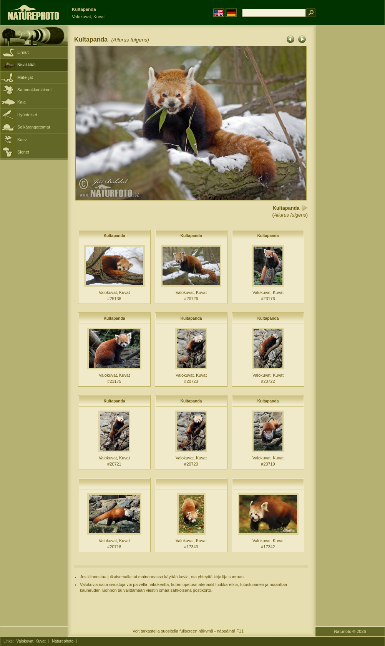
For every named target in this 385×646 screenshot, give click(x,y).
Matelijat (25, 77)
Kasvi (22, 139)
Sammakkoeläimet (34, 89)
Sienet (23, 152)
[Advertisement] (350, 148)
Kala (21, 102)
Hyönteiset (27, 114)
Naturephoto (62, 641)
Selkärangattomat (33, 127)
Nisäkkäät (26, 64)
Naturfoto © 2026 (350, 631)
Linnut (23, 52)
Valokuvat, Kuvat (31, 641)
